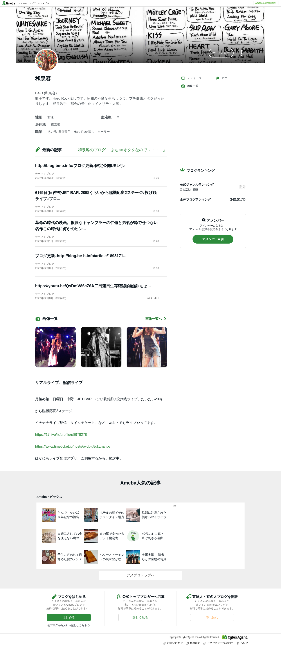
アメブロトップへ (140, 575)
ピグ (221, 78)
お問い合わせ (173, 643)
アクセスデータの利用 (218, 643)
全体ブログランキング (195, 199)
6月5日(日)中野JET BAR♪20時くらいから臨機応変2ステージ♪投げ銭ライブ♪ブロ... (96, 195)
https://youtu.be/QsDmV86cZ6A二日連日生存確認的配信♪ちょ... (93, 286)
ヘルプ (242, 643)
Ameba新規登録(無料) (266, 2)
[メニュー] (241, 53)
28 (156, 241)
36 (156, 177)
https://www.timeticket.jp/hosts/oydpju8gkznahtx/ (72, 446)
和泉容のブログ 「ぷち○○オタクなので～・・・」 (122, 150)
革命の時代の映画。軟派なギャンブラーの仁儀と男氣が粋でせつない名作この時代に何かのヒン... (96, 226)
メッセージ (191, 78)
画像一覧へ (156, 319)
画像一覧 (189, 86)
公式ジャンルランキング (197, 184)
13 (156, 211)
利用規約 (193, 643)
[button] (221, 53)
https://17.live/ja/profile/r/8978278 (61, 434)
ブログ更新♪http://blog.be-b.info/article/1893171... (80, 256)
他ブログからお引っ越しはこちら (67, 625)
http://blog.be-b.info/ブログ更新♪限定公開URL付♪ (80, 165)
